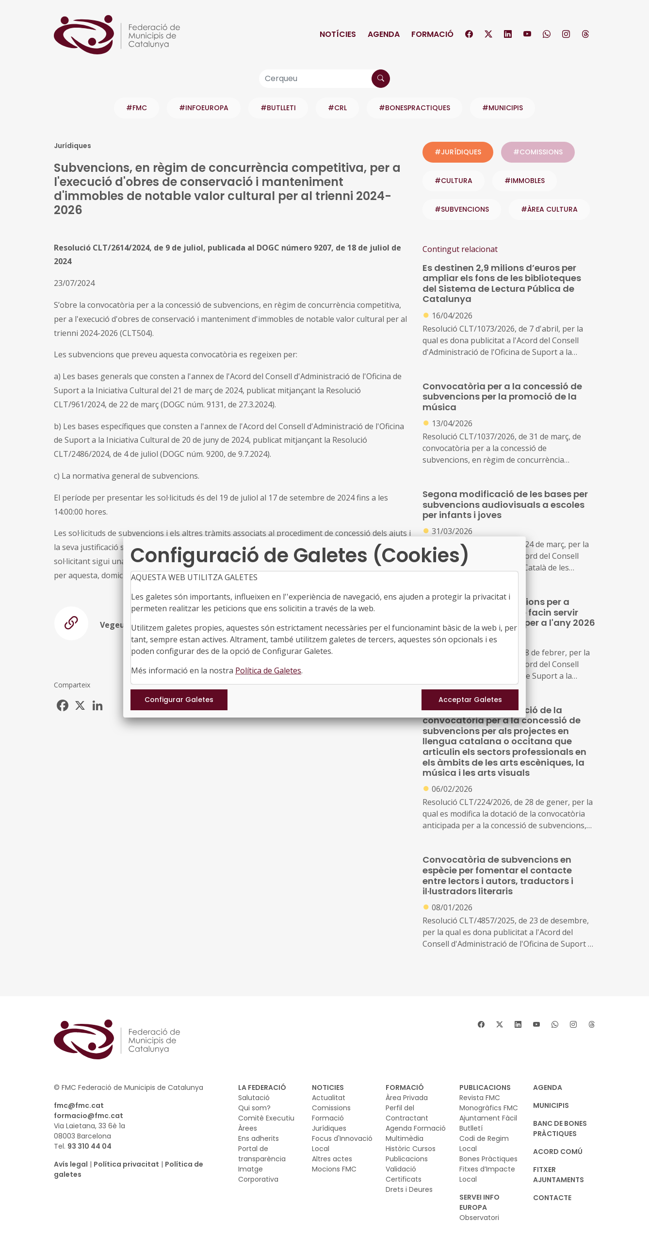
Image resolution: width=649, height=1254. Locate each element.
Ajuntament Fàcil (488, 1118)
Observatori (479, 1217)
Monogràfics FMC (488, 1108)
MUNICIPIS (551, 1105)
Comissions (331, 1108)
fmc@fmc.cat (79, 1105)
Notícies (338, 34)
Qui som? (254, 1108)
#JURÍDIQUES (458, 152)
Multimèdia (404, 1138)
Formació (432, 34)
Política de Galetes (268, 670)
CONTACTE (552, 1198)
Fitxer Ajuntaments (558, 1175)
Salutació (254, 1098)
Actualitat (328, 1098)
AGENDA (547, 1087)
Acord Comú (558, 1151)
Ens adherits (258, 1138)
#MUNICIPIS (502, 108)
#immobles (524, 180)
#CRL (337, 108)
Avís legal (71, 1164)
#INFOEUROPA (203, 108)
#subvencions (462, 209)
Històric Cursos (411, 1149)
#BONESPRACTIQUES (414, 108)
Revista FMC (479, 1098)
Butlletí (471, 1128)
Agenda (384, 34)
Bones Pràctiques (488, 1159)
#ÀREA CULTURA (549, 209)
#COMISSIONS (538, 152)
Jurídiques (329, 1128)
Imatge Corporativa (258, 1174)
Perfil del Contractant (407, 1113)
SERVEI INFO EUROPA (479, 1202)
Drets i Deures (409, 1189)
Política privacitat (126, 1164)
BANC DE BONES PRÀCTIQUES (560, 1128)
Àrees (247, 1128)
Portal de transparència (262, 1154)
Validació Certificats (404, 1174)
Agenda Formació (416, 1128)
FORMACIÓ (405, 1087)
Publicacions (407, 1159)
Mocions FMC (334, 1169)
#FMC (136, 108)
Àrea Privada (407, 1098)
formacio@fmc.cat (88, 1115)
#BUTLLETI (278, 108)
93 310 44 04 (89, 1146)
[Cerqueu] (324, 78)
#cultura (453, 180)
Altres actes (332, 1159)
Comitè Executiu (266, 1118)
